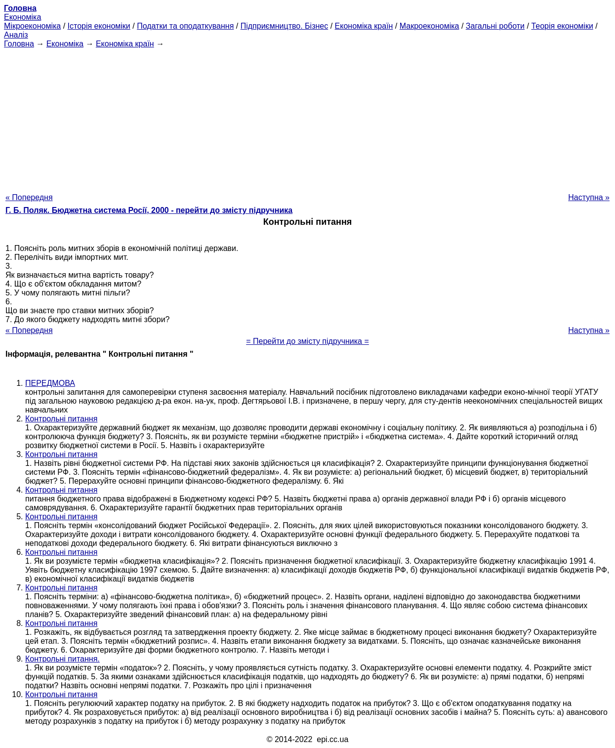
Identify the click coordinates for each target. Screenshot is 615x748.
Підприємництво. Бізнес (284, 26)
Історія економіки (99, 26)
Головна (19, 44)
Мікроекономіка (32, 26)
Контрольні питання (61, 419)
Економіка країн (364, 26)
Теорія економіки (562, 26)
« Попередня (29, 197)
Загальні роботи (495, 26)
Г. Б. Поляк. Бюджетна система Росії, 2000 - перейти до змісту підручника (148, 210)
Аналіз (16, 35)
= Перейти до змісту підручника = (307, 341)
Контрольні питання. (62, 659)
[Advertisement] (307, 117)
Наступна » (589, 197)
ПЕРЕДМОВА (50, 383)
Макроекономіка (429, 26)
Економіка (22, 17)
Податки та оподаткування (185, 26)
